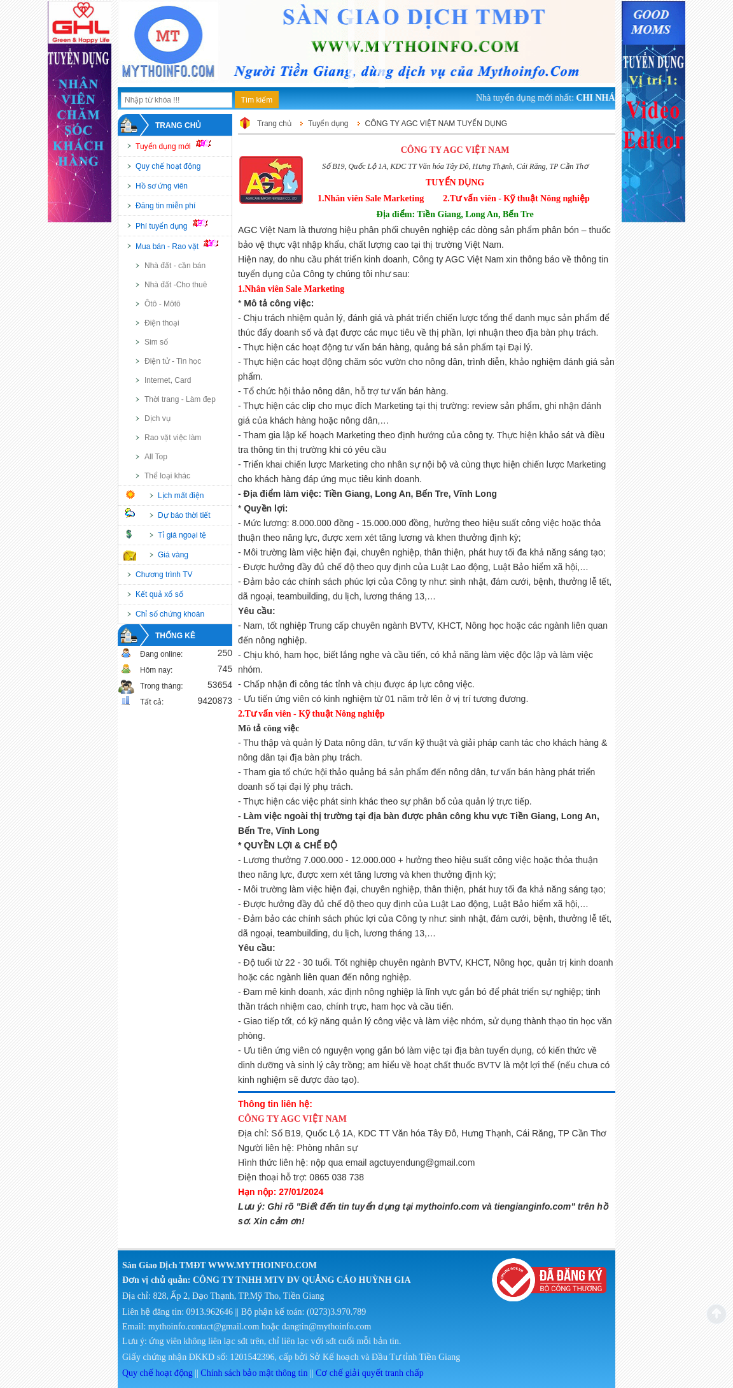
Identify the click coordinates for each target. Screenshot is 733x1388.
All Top (155, 456)
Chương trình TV (164, 574)
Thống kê (175, 635)
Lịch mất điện (181, 495)
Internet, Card (167, 380)
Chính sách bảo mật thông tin (253, 1373)
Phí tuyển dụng (177, 225)
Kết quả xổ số (159, 594)
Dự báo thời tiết (184, 515)
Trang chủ (178, 125)
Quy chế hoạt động (168, 166)
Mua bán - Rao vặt (183, 245)
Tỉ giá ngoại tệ (182, 535)
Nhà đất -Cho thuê (175, 284)
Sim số (156, 342)
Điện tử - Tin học (172, 361)
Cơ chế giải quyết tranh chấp (370, 1373)
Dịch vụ (157, 418)
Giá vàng (173, 554)
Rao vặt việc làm (172, 437)
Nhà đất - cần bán (175, 265)
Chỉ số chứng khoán (170, 614)
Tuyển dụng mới (178, 145)
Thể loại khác (167, 475)
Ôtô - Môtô (162, 303)
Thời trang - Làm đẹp (180, 399)
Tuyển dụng (328, 123)
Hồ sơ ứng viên (162, 186)
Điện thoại (161, 322)
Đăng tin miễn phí (165, 205)
